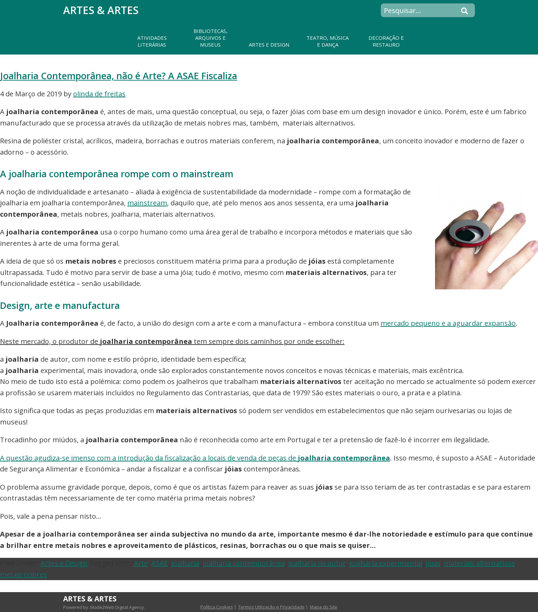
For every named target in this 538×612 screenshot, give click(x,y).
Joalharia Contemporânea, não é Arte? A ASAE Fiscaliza (118, 75)
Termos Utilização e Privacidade (271, 607)
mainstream (147, 202)
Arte (141, 563)
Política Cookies (216, 607)
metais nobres (23, 574)
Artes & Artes (101, 10)
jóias (433, 563)
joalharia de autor (317, 563)
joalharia (185, 563)
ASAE (159, 563)
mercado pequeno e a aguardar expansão (448, 323)
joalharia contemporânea (244, 563)
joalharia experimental (385, 563)
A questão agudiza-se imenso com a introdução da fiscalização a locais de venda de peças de (195, 458)
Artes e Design (63, 563)
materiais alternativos (479, 563)
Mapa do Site (323, 607)
